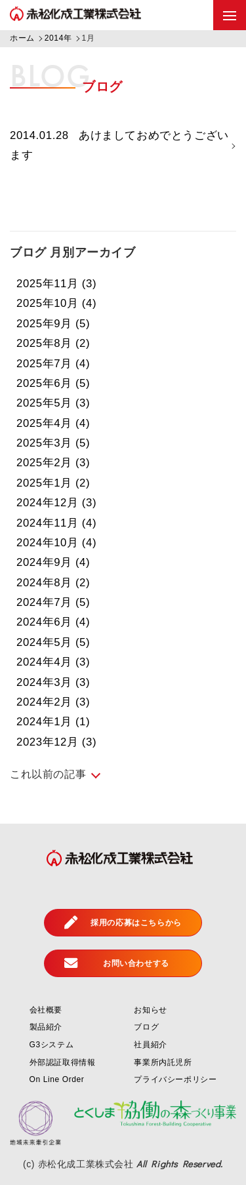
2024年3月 (53, 682)
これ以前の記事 (48, 774)
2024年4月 (53, 662)
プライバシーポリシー (175, 1080)
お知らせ (150, 1009)
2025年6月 (53, 383)
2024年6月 (53, 622)
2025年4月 (53, 423)
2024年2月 (53, 702)
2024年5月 (53, 642)
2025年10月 (56, 304)
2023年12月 (56, 742)
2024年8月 (53, 582)
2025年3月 (53, 443)
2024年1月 (53, 722)
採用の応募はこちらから (123, 922)
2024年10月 (56, 542)
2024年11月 (56, 523)
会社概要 (46, 1009)
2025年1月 (53, 483)
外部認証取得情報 (63, 1062)
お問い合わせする (116, 963)
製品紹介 (46, 1027)
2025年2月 (53, 463)
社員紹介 (150, 1045)
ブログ (146, 1027)
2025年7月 (53, 363)
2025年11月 (56, 284)
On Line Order (57, 1080)
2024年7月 (53, 603)
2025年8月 (53, 344)
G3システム (52, 1045)
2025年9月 (53, 323)
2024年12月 (56, 503)
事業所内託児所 (163, 1062)
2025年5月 (53, 403)
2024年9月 (53, 563)
